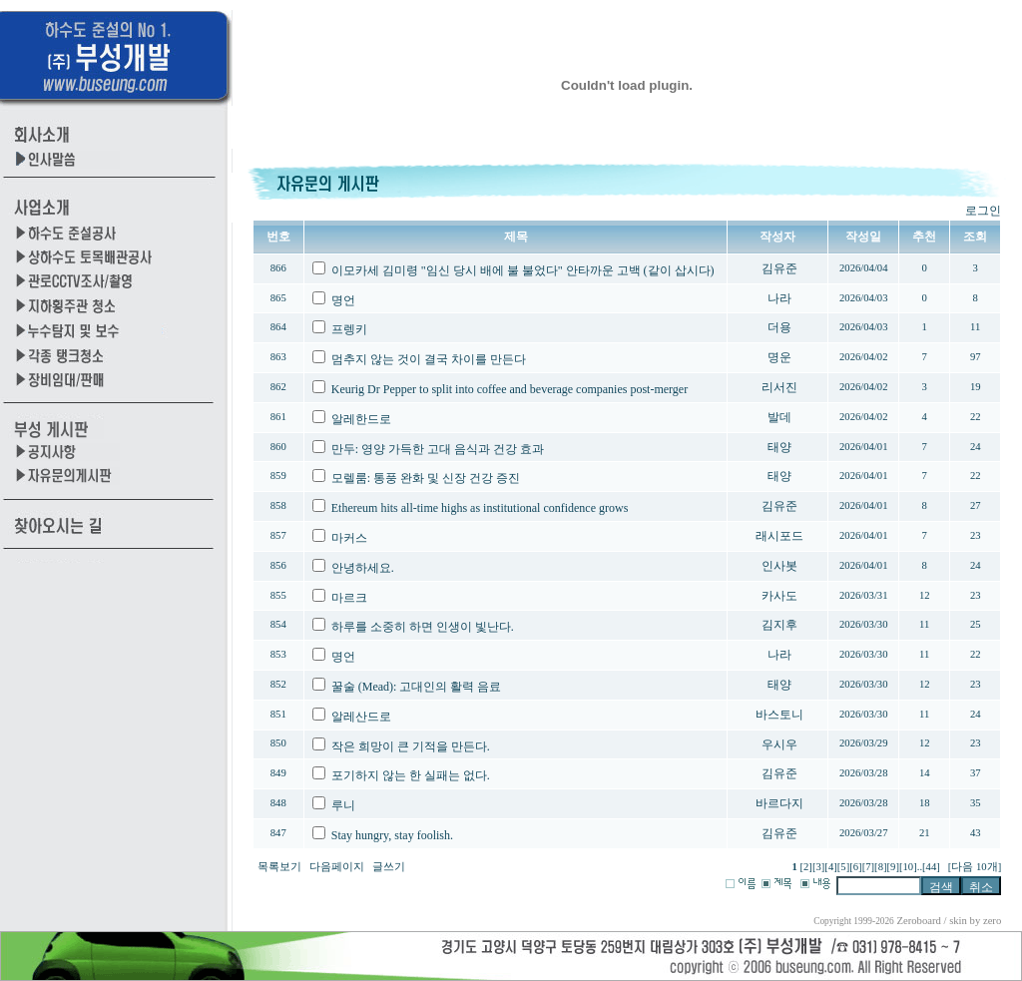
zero (992, 920)
